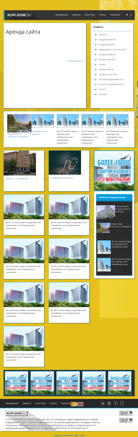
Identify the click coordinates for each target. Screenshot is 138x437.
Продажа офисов (107, 54)
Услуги (102, 89)
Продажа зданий (107, 59)
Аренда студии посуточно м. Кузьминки (120, 225)
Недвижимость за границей (112, 49)
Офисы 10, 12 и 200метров (18, 178)
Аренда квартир (106, 69)
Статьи (102, 14)
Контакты (115, 14)
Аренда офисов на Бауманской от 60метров (122, 209)
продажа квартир (107, 39)
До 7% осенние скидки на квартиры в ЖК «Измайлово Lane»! (121, 244)
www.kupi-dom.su (75, 61)
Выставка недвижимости (111, 79)
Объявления (61, 14)
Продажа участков (108, 74)
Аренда (102, 64)
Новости (76, 14)
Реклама (103, 94)
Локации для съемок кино (62, 178)
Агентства (90, 14)
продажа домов (107, 44)
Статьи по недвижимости (111, 84)
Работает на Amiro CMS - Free (69, 435)
